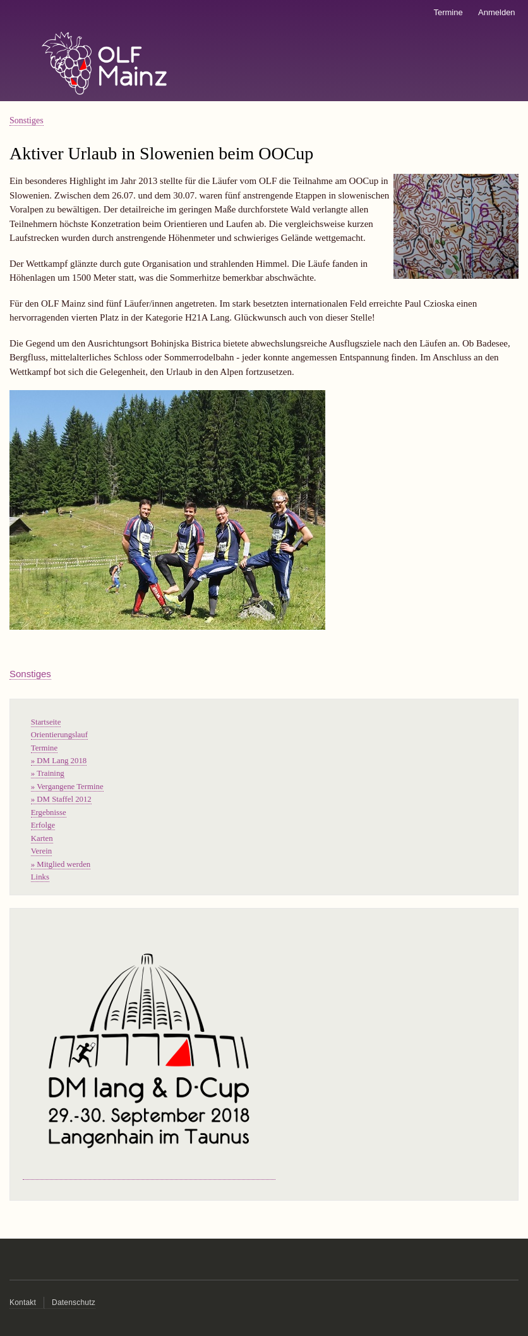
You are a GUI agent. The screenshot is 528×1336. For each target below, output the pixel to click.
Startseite (46, 722)
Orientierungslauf (59, 734)
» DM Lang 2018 (59, 760)
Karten (42, 838)
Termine (447, 12)
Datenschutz (73, 1302)
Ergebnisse (48, 812)
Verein (41, 851)
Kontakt (22, 1302)
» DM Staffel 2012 (61, 799)
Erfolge (43, 825)
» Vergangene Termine (67, 786)
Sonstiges (26, 120)
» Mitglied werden (60, 864)
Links (40, 877)
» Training (47, 773)
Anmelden (496, 12)
